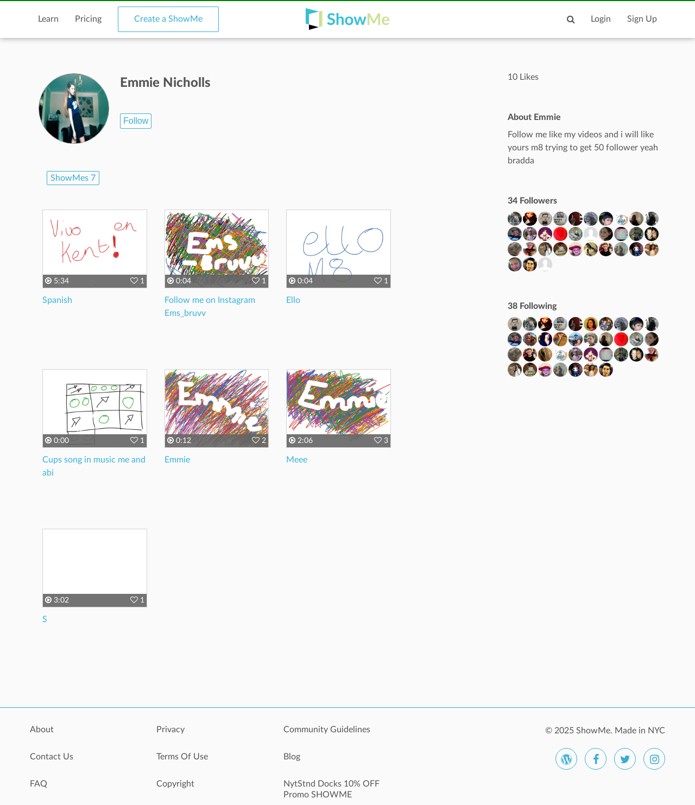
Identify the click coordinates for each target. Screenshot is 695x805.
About (42, 729)
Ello (293, 300)
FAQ (38, 783)
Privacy (170, 729)
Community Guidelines (326, 729)
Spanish (57, 300)
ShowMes (73, 178)
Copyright (175, 783)
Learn (48, 19)
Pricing (88, 19)
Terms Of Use (182, 756)
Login (601, 19)
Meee (296, 459)
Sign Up (642, 19)
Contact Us (51, 756)
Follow (135, 120)
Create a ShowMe (168, 19)
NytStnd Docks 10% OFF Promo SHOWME (331, 789)
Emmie (177, 459)
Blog (291, 756)
